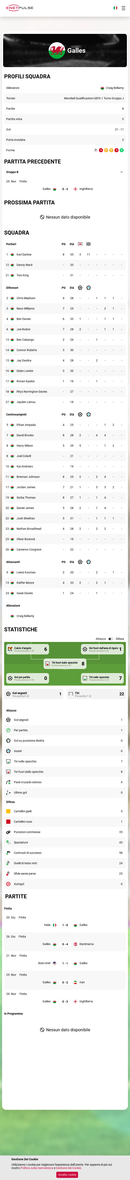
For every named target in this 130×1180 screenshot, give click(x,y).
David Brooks (25, 435)
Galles (46, 189)
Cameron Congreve (29, 549)
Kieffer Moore (25, 582)
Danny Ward (24, 265)
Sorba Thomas (26, 497)
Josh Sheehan (26, 518)
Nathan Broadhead (29, 528)
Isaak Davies (25, 593)
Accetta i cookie (67, 1174)
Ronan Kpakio (26, 381)
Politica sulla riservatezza (37, 1168)
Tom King (23, 275)
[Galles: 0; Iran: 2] (65, 982)
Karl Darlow (24, 254)
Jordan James (26, 487)
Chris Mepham (26, 298)
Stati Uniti (44, 963)
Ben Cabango (25, 339)
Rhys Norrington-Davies (32, 391)
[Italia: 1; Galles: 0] (65, 925)
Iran (82, 982)
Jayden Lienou (26, 402)
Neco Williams (25, 308)
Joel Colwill (24, 456)
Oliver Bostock (26, 539)
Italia (47, 925)
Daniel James (25, 508)
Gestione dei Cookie (68, 1168)
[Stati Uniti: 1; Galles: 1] (65, 963)
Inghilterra (86, 189)
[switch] (111, 639)
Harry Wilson (25, 445)
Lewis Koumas (26, 572)
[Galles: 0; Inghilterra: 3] (65, 189)
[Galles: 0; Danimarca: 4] (65, 944)
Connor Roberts (27, 350)
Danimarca (87, 944)
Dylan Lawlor (25, 370)
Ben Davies (24, 319)
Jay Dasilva (24, 360)
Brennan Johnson (28, 476)
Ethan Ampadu (26, 425)
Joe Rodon (24, 329)
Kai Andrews (25, 466)
